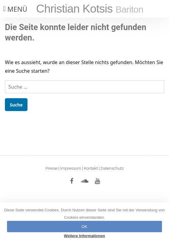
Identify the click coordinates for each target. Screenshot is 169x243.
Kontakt (91, 168)
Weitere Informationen (84, 235)
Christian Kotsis (89, 8)
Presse (51, 168)
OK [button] (84, 226)
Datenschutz (112, 168)
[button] (14, 8)
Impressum (70, 168)
